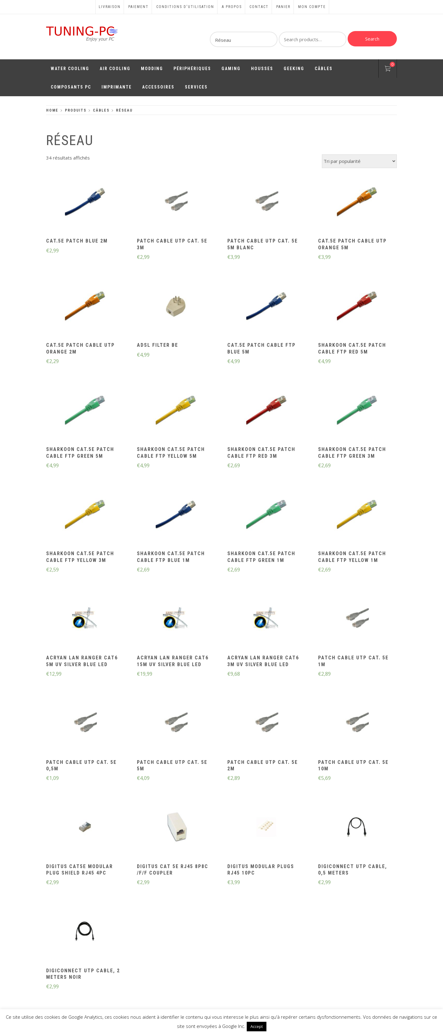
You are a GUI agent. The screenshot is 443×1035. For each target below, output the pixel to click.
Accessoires (158, 87)
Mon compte (312, 7)
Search (372, 39)
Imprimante (117, 87)
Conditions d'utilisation (185, 7)
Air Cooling (115, 68)
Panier (283, 7)
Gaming (231, 68)
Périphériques (192, 68)
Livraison (110, 7)
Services (196, 87)
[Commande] (359, 161)
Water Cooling (70, 68)
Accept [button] (256, 1026)
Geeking (294, 68)
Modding (152, 68)
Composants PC (71, 87)
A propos (232, 7)
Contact (259, 7)
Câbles (324, 68)
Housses (262, 68)
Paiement (138, 7)
